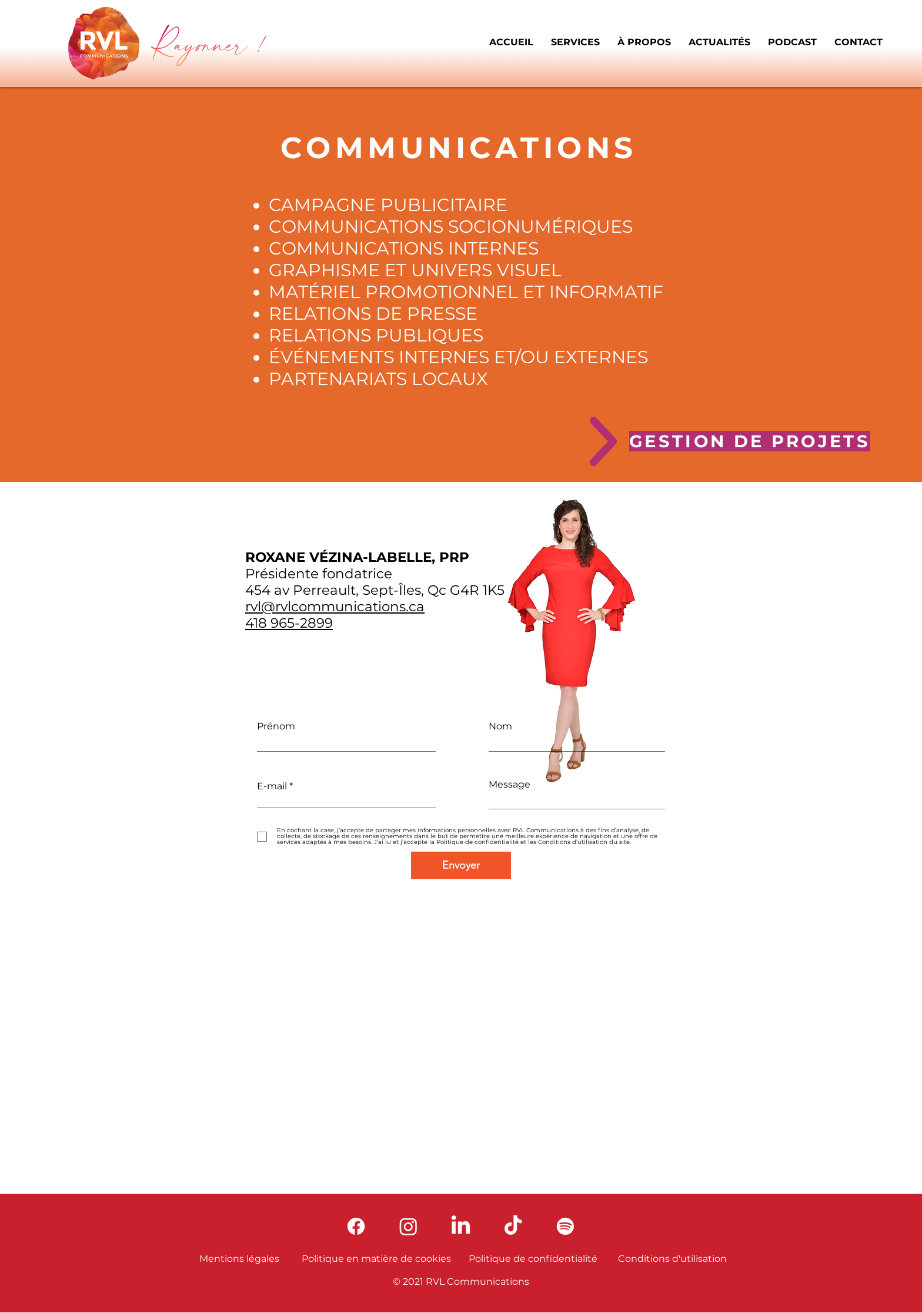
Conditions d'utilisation (672, 1258)
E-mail (272, 786)
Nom (500, 726)
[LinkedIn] (460, 1226)
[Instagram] (408, 1226)
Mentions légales (239, 1258)
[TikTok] (513, 1226)
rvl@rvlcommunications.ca (335, 606)
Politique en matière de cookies (376, 1258)
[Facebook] (356, 1226)
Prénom (276, 726)
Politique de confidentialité (533, 1258)
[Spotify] (565, 1226)
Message (509, 784)
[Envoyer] (461, 865)
